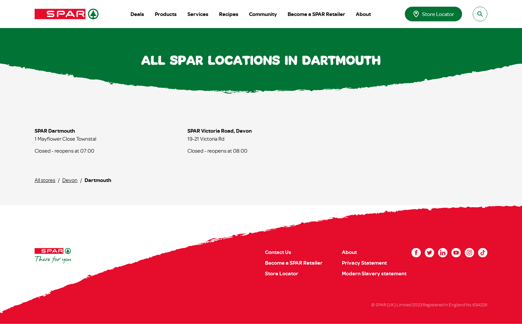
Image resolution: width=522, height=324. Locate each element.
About (363, 14)
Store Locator (433, 14)
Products (166, 14)
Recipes (228, 14)
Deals (137, 14)
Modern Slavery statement (374, 273)
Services (197, 14)
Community (263, 14)
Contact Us (278, 252)
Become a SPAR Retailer (316, 14)
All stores (45, 180)
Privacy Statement (364, 262)
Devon (70, 180)
